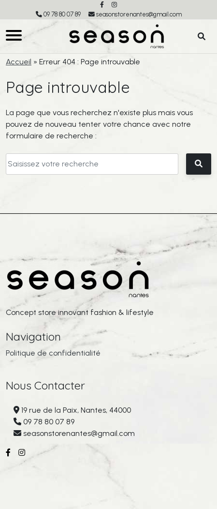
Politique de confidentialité (53, 353)
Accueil (18, 61)
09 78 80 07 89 (62, 14)
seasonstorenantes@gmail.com (139, 14)
